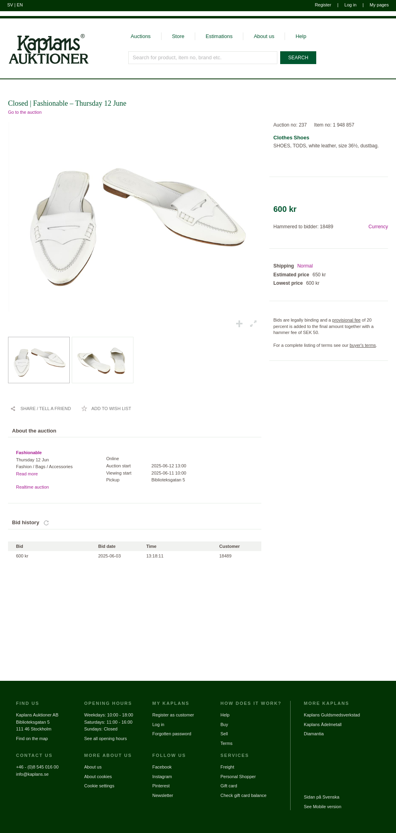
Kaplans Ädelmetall (322, 724)
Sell (224, 733)
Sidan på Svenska (321, 797)
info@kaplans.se (32, 774)
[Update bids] (46, 522)
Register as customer (173, 714)
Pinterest (161, 785)
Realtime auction (32, 487)
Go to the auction (25, 112)
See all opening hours (105, 738)
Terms (226, 743)
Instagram (162, 776)
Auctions (141, 36)
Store (178, 36)
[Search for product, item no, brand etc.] (203, 58)
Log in (350, 4)
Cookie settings (99, 785)
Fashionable (29, 452)
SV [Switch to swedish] (10, 4)
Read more (27, 473)
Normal (305, 266)
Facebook (162, 767)
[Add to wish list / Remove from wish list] (106, 408)
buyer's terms (363, 345)
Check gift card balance (243, 795)
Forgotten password (171, 733)
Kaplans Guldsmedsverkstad (332, 714)
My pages (379, 4)
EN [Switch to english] (20, 4)
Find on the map (32, 738)
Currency (378, 226)
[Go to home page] (44, 63)
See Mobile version (322, 806)
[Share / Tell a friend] (40, 408)
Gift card (228, 785)
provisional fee (346, 320)
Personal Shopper (238, 776)
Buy (224, 724)
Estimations (219, 36)
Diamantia (314, 733)
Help (300, 36)
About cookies (98, 776)
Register (323, 4)
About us (264, 36)
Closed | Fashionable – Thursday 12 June (67, 103)
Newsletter (162, 795)
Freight (227, 767)
